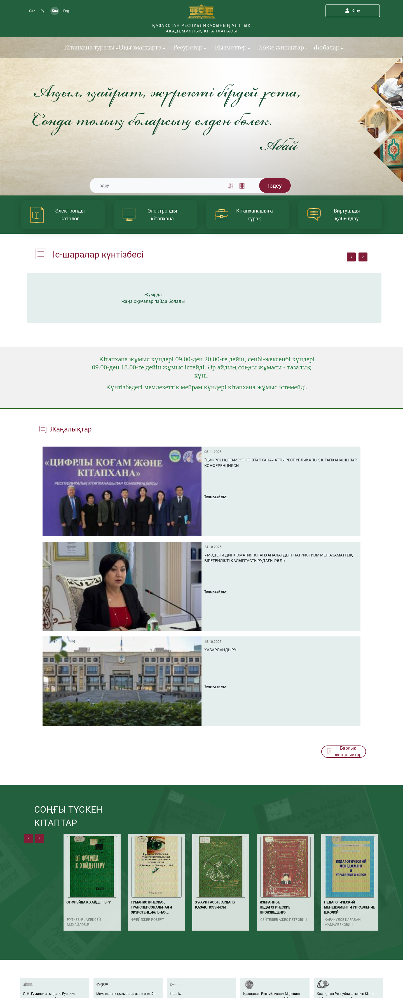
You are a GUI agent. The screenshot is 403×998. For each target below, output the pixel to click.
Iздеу (275, 185)
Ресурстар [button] (189, 47)
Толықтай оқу (215, 497)
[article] (63, 214)
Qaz (32, 11)
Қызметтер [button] (232, 47)
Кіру (352, 10)
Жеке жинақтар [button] (283, 47)
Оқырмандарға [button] (142, 47)
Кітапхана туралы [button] (88, 47)
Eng (66, 11)
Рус (43, 11)
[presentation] (351, 257)
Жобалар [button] (328, 47)
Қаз (55, 11)
